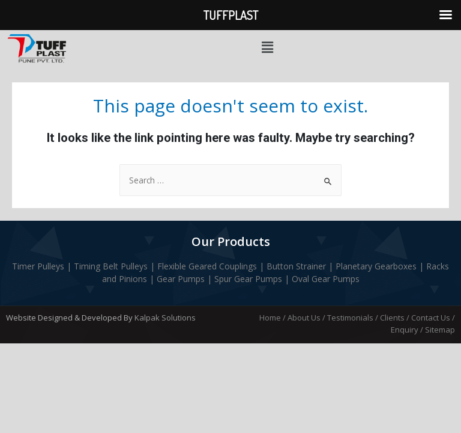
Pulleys (134, 266)
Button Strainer (296, 266)
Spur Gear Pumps (248, 278)
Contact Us (430, 317)
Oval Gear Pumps (326, 278)
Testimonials (350, 317)
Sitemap (440, 329)
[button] (267, 47)
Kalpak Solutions (165, 317)
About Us (304, 317)
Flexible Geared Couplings (206, 266)
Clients (392, 317)
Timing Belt (96, 266)
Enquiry (404, 329)
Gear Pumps (181, 278)
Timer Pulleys (38, 266)
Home (270, 317)
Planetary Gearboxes (377, 266)
